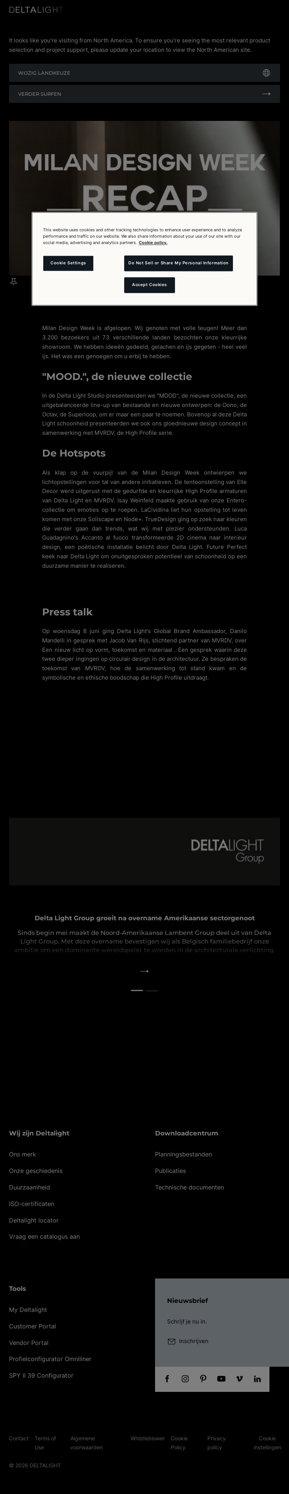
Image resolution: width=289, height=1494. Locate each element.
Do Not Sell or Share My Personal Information (178, 263)
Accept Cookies (149, 284)
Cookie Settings (68, 263)
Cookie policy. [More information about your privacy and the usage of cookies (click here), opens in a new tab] (153, 242)
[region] (144, 259)
